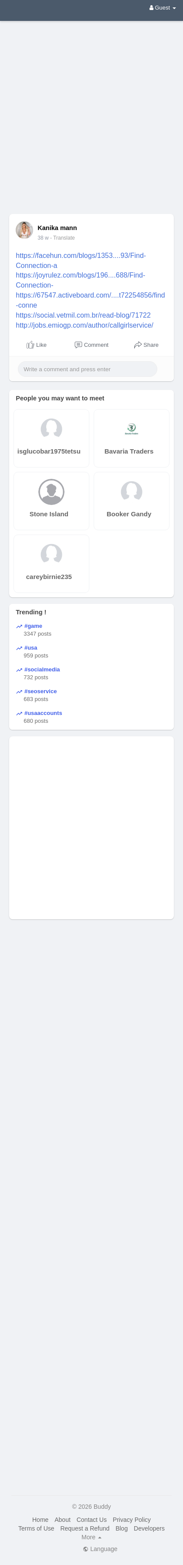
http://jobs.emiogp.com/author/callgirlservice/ (84, 325)
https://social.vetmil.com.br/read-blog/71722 (83, 315)
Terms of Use (36, 1528)
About (62, 1519)
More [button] (91, 1537)
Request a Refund (84, 1528)
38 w (42, 238)
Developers (149, 1528)
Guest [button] (162, 7)
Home (40, 1519)
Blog (121, 1528)
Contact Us (92, 1519)
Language (100, 1549)
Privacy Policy (132, 1519)
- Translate (62, 238)
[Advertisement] (91, 111)
